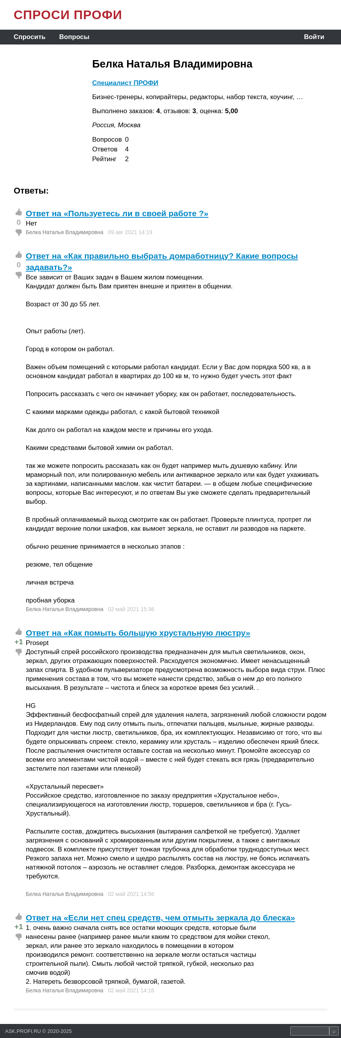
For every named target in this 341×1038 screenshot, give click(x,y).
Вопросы (74, 37)
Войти (314, 37)
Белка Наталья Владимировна (65, 232)
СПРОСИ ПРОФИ (68, 15)
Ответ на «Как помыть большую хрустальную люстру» (138, 632)
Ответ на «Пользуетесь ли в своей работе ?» (117, 213)
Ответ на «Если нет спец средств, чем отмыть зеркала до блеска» (160, 917)
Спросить (30, 37)
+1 (18, 642)
